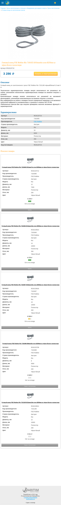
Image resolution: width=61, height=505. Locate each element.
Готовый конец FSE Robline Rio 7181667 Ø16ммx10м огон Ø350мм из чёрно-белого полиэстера (30, 285)
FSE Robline (38, 121)
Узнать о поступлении (46, 74)
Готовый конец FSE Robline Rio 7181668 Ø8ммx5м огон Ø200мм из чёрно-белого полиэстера (30, 343)
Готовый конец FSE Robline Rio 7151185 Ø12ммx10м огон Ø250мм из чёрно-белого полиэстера (30, 402)
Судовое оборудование (30, 497)
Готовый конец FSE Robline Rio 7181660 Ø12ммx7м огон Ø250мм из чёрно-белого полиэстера (30, 167)
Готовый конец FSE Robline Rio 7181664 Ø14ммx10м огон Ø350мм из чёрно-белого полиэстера (30, 226)
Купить (30, 210)
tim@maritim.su (30, 499)
